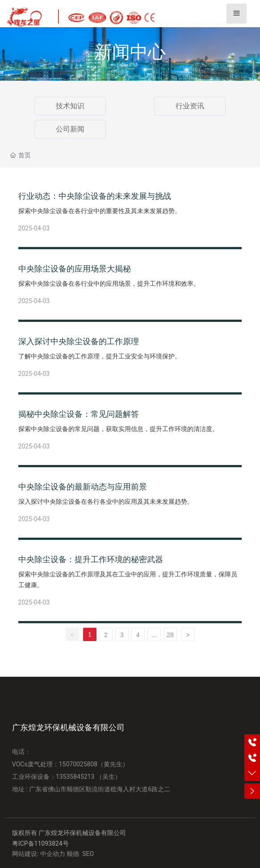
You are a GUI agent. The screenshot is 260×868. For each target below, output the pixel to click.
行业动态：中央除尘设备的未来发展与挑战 (94, 196)
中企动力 (52, 853)
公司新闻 (70, 129)
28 (170, 634)
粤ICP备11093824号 (40, 843)
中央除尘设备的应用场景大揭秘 (74, 268)
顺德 (73, 853)
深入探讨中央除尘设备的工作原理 (78, 341)
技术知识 (70, 106)
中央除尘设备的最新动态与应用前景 (82, 486)
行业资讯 (190, 106)
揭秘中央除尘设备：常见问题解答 (78, 414)
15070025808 (78, 764)
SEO (88, 853)
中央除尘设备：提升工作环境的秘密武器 (90, 559)
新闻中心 (130, 51)
